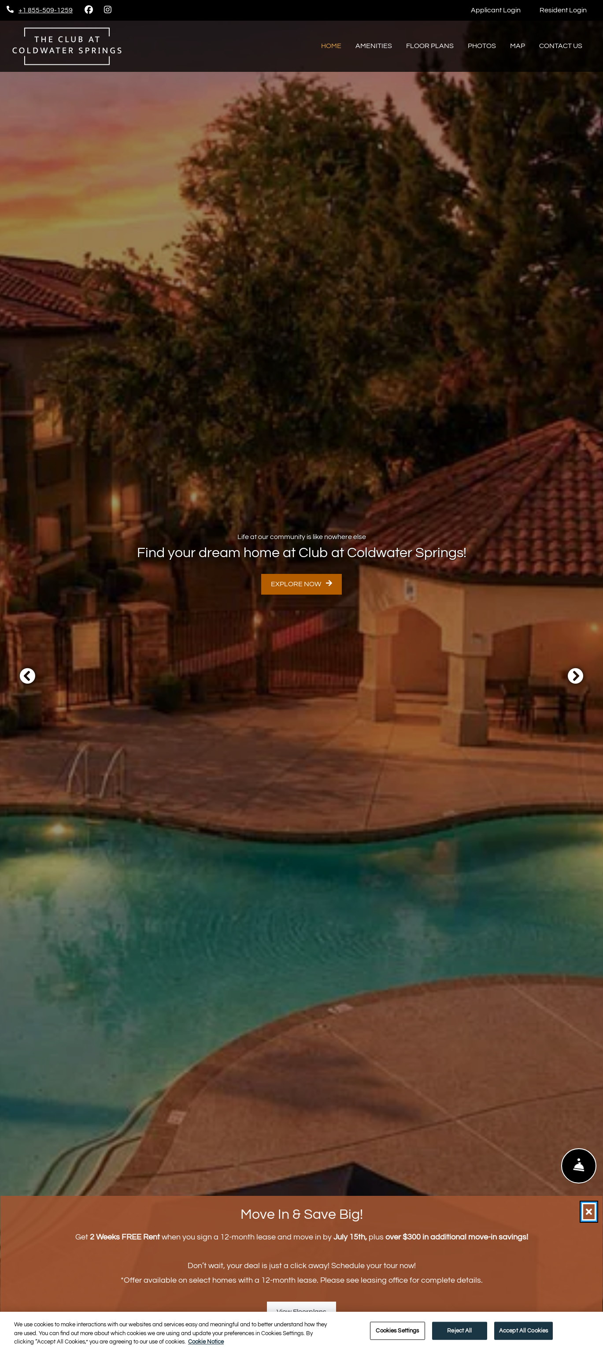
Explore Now (301, 584)
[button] (27, 676)
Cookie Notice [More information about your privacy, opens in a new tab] (206, 1342)
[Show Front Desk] (579, 1166)
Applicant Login (500, 9)
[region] (301, 1331)
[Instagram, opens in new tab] (107, 10)
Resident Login (568, 9)
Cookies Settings (397, 1330)
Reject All (459, 1330)
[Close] (588, 1211)
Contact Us (560, 45)
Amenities (373, 45)
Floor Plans (430, 45)
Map (517, 45)
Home (331, 45)
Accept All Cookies (523, 1330)
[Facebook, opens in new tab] (88, 10)
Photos (482, 45)
